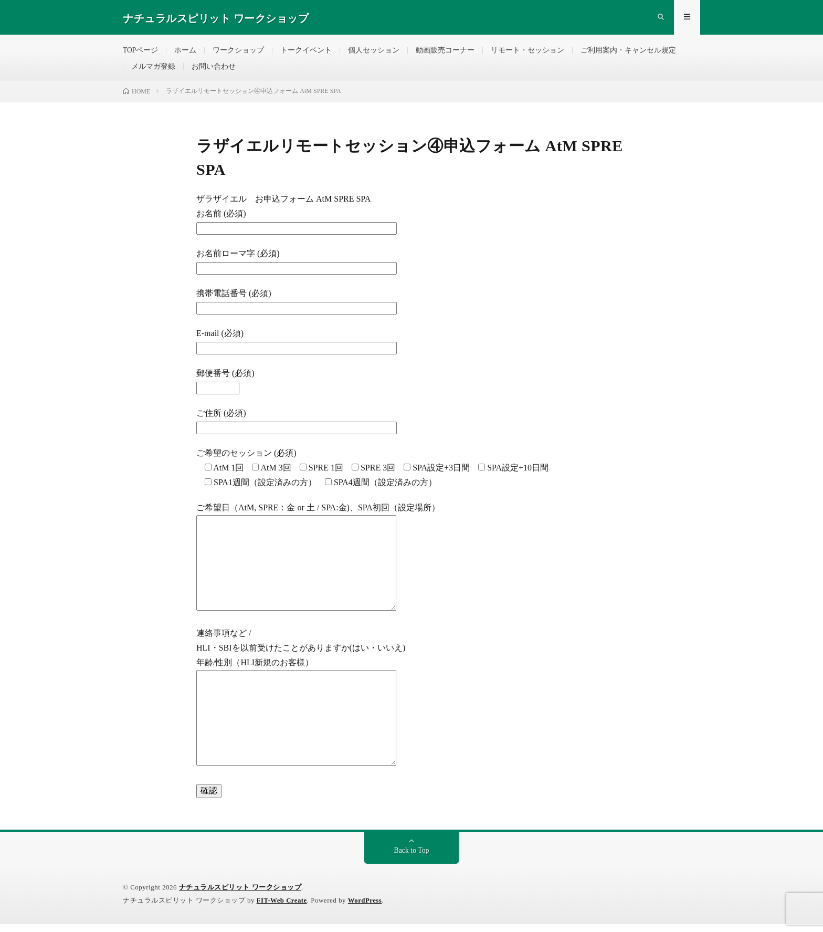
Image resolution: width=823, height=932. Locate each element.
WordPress (366, 908)
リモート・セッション (528, 52)
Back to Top (411, 858)
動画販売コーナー (445, 52)
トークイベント (306, 52)
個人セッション (374, 52)
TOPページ (141, 52)
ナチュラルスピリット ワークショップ (240, 895)
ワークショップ (239, 52)
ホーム (186, 52)
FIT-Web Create (282, 908)
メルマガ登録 (153, 72)
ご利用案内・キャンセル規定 (629, 52)
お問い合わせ (214, 72)
